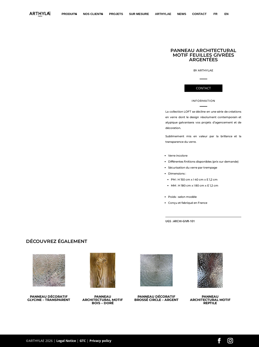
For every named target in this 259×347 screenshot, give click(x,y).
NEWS (181, 14)
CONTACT (199, 14)
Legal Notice (66, 340)
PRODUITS (69, 14)
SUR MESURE (139, 14)
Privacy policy (100, 340)
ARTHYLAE (163, 14)
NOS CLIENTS (93, 14)
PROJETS (116, 14)
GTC (83, 340)
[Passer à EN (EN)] (226, 14)
